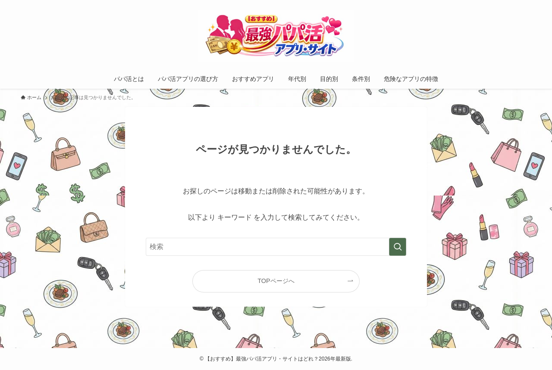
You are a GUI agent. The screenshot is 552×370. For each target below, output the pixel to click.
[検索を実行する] (397, 247)
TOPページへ (275, 280)
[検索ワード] (276, 247)
